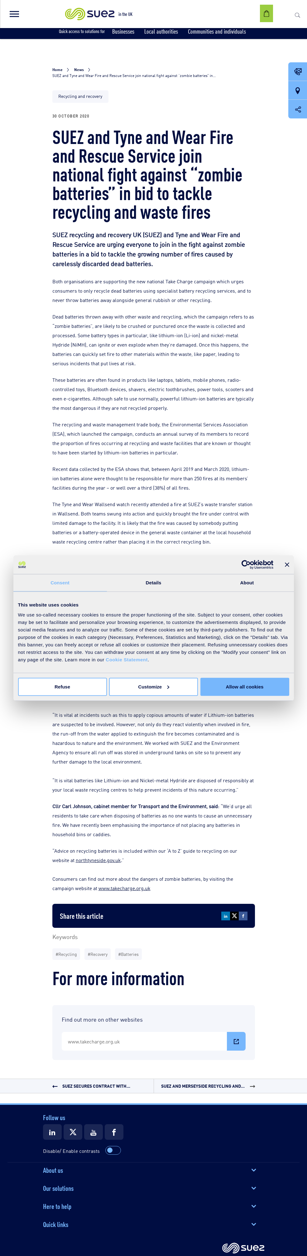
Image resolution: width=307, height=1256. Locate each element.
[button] (14, 14)
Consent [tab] (60, 582)
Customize (153, 686)
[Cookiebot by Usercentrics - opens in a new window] (246, 564)
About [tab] (247, 582)
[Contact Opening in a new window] (297, 72)
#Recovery (98, 954)
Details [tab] (153, 582)
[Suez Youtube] (93, 1132)
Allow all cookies (245, 686)
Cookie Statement (127, 659)
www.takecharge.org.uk (124, 888)
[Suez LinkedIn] (52, 1132)
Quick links (55, 1224)
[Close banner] (287, 565)
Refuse (62, 686)
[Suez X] (73, 1132)
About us (53, 1169)
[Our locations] (297, 90)
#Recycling (66, 954)
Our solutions (58, 1187)
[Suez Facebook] (114, 1132)
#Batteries (128, 954)
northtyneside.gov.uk (98, 860)
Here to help (57, 1205)
